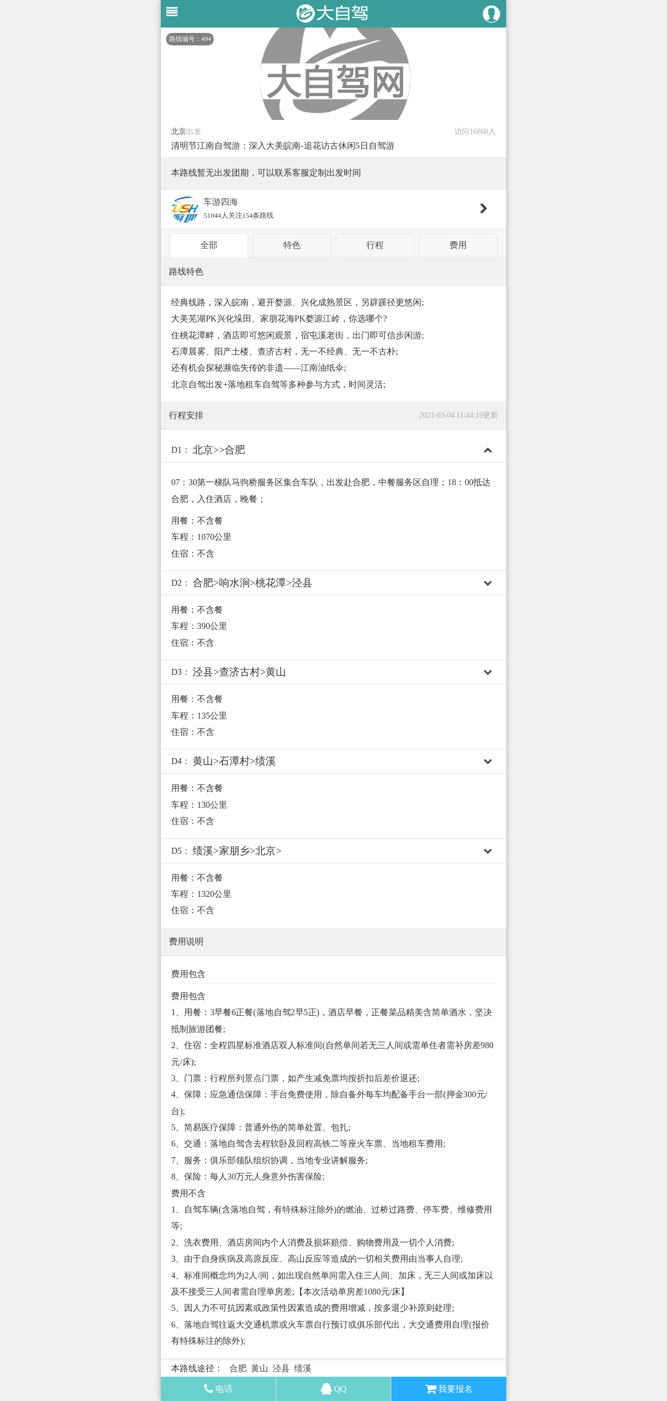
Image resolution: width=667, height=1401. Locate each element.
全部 (208, 245)
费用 (458, 245)
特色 (292, 245)
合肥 (238, 1368)
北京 (178, 132)
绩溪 (302, 1368)
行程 (375, 245)
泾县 (281, 1368)
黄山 (259, 1368)
